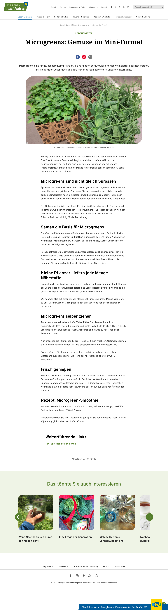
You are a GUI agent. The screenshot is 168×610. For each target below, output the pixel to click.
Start (62, 25)
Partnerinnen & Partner (77, 7)
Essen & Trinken (25, 17)
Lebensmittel (84, 33)
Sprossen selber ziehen (63, 443)
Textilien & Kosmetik (123, 17)
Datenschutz (64, 566)
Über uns (63, 7)
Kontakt (104, 7)
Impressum (48, 566)
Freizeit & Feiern (43, 17)
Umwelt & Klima (143, 17)
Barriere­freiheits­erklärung (86, 566)
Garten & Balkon (61, 17)
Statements (93, 7)
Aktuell (53, 7)
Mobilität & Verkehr (101, 17)
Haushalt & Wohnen (81, 17)
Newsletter (120, 566)
